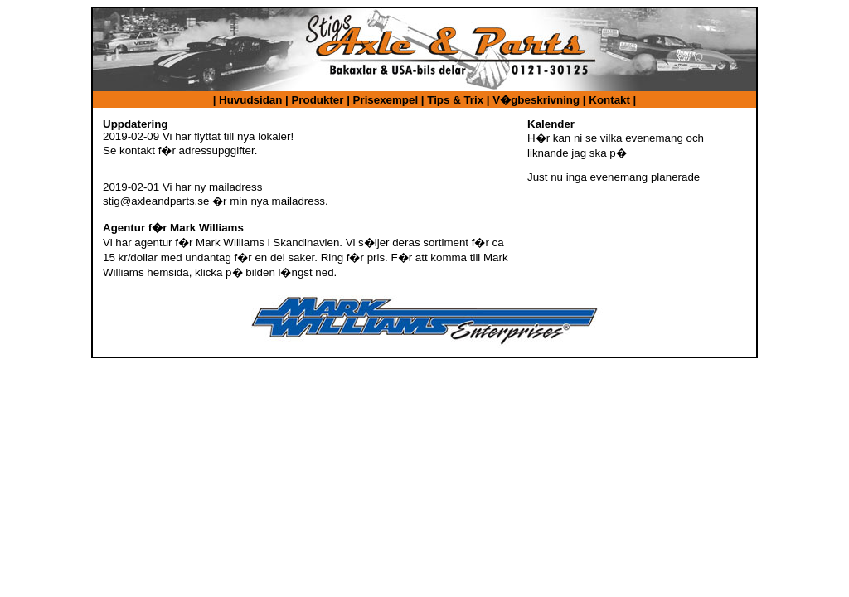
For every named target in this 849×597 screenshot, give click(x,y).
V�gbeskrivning (536, 100)
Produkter (317, 100)
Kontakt (609, 100)
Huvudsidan (250, 100)
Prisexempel (386, 100)
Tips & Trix (455, 100)
